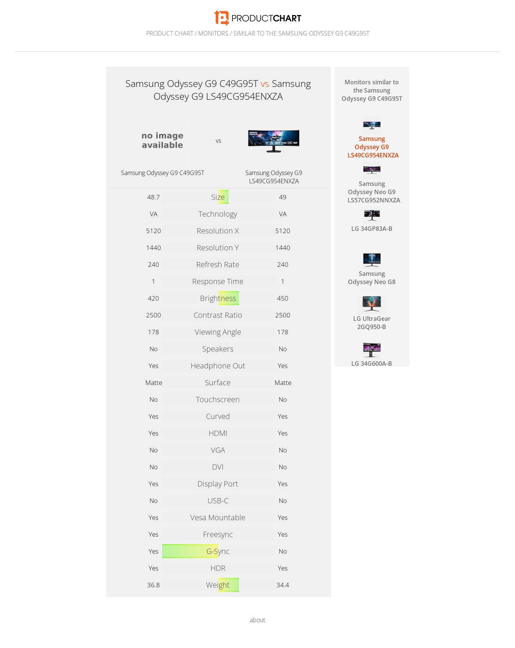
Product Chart (169, 33)
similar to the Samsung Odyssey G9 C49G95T (301, 33)
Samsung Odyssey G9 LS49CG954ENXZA (273, 177)
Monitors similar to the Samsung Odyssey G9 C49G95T (372, 90)
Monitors (213, 33)
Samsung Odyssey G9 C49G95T (162, 173)
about (257, 620)
